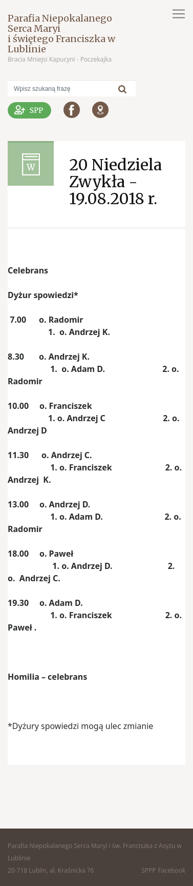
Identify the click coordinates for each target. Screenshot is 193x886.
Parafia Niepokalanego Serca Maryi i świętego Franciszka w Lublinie (61, 33)
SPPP (148, 870)
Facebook (171, 870)
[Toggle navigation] (178, 14)
